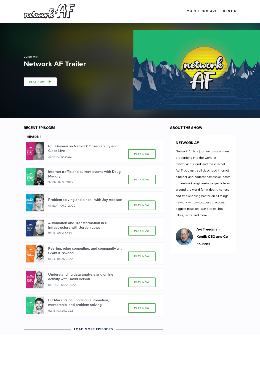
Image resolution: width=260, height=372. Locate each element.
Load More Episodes (93, 329)
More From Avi (202, 11)
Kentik (229, 11)
